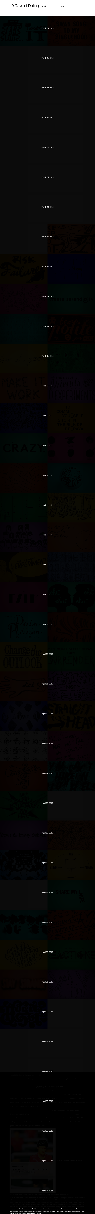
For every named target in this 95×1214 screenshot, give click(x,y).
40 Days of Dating (24, 6)
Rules (63, 6)
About (44, 6)
